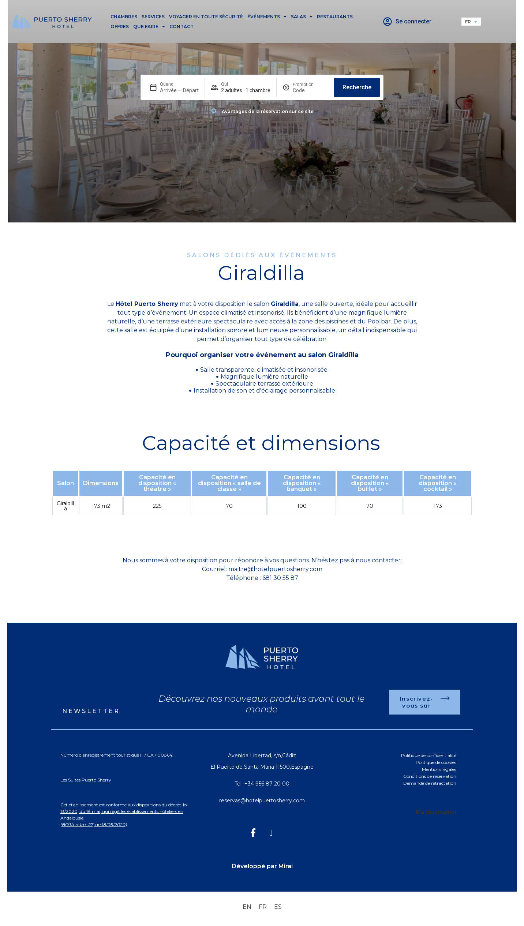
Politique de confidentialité (428, 755)
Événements (267, 17)
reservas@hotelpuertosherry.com (262, 800)
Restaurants (335, 16)
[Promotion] (310, 90)
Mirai (285, 866)
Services (153, 16)
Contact (181, 26)
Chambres (124, 16)
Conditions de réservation (429, 776)
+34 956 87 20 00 (266, 783)
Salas (301, 17)
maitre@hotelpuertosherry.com (275, 569)
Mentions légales (439, 769)
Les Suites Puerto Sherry (85, 780)
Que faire (149, 26)
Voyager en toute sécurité (206, 16)
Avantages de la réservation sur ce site (268, 111)
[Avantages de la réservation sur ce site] (213, 111)
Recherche (357, 87)
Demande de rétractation (429, 783)
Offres (120, 26)
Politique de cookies (436, 762)
